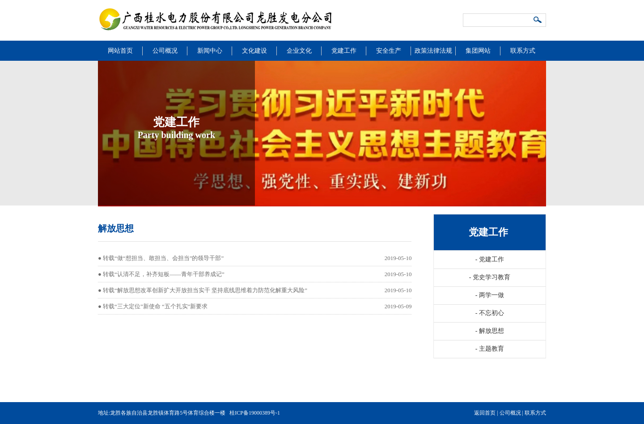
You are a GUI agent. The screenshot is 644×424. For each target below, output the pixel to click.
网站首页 (120, 50)
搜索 (538, 20)
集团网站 (478, 50)
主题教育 (489, 348)
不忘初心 (489, 313)
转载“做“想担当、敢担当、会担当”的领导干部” (163, 258)
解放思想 (489, 330)
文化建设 (254, 50)
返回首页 (485, 413)
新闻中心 (209, 50)
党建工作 (343, 50)
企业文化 (299, 50)
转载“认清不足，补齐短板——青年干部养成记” (164, 274)
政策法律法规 (433, 50)
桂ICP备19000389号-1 (254, 413)
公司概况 (165, 50)
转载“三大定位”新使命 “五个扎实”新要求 (155, 306)
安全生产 (388, 50)
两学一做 (489, 295)
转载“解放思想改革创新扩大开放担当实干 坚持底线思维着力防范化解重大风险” (205, 290)
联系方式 (522, 50)
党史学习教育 (489, 277)
